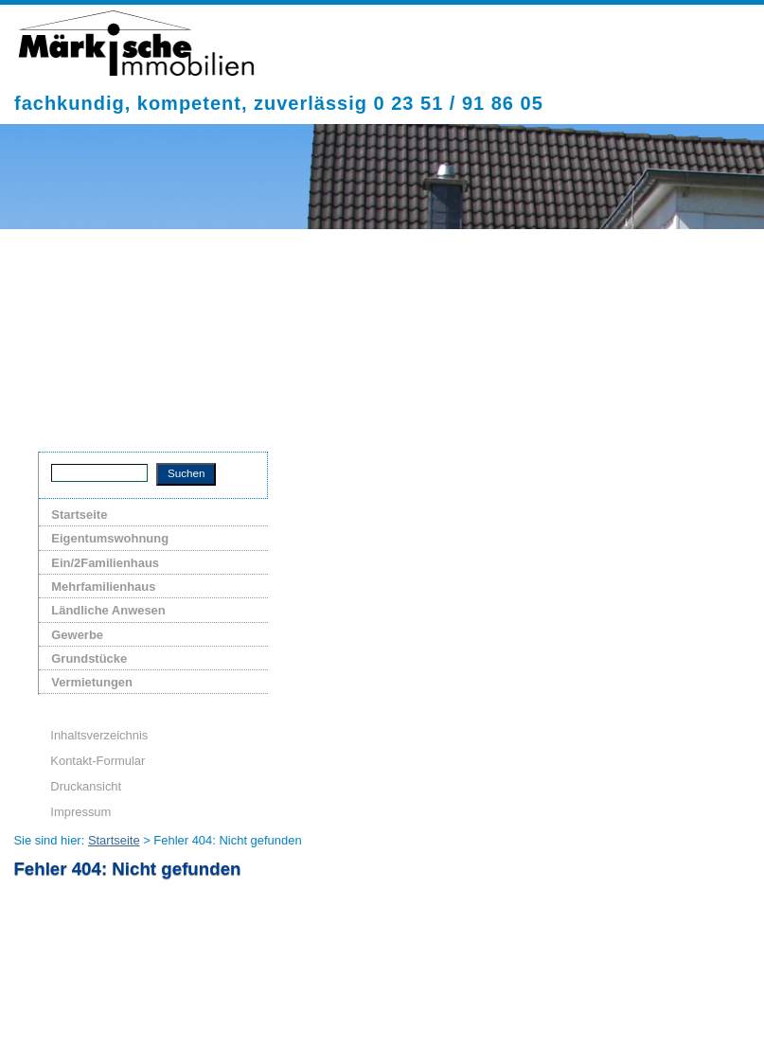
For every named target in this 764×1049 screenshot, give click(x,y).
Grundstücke (89, 658)
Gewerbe (77, 635)
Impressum (80, 812)
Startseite (79, 514)
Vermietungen (92, 682)
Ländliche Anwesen (108, 610)
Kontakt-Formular (97, 761)
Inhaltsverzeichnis (99, 735)
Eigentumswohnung (110, 538)
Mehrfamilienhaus (103, 586)
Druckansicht (85, 786)
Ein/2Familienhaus (105, 563)
